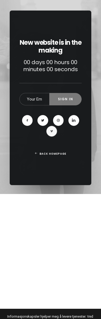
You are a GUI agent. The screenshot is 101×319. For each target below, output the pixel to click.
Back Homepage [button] (50, 166)
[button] (27, 132)
